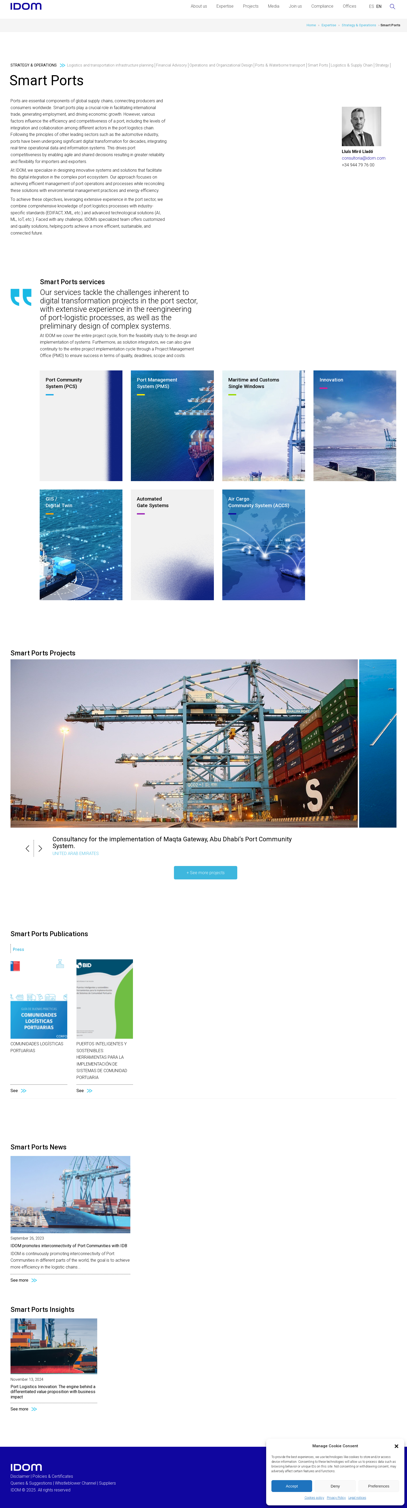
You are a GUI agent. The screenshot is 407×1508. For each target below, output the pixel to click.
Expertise (225, 6)
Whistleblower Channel (75, 1483)
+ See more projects (206, 872)
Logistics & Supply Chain (352, 65)
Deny (335, 1486)
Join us (295, 6)
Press (18, 949)
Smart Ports (318, 65)
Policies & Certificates (53, 1476)
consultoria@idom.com (363, 158)
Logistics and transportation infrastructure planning (110, 65)
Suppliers (107, 1483)
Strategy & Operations (359, 25)
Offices (349, 6)
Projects (251, 6)
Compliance (322, 6)
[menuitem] (371, 6)
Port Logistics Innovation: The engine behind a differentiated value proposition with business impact (53, 1391)
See (14, 1090)
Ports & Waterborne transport (280, 65)
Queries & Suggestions (31, 1483)
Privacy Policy (336, 1498)
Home (311, 25)
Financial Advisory (171, 65)
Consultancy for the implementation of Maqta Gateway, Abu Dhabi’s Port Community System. (172, 842)
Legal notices (357, 1498)
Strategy (382, 65)
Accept (292, 1486)
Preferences (378, 1486)
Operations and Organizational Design (221, 65)
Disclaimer (20, 1476)
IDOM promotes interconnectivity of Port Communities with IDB (69, 1245)
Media (273, 6)
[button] (396, 1446)
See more (19, 1280)
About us (199, 6)
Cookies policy (314, 1498)
